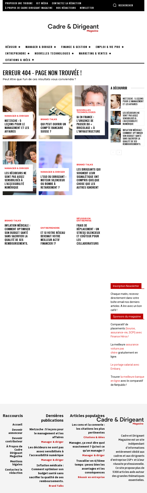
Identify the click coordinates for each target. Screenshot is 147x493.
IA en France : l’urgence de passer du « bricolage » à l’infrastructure (90, 126)
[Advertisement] (127, 215)
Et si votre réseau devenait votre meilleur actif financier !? (53, 238)
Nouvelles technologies (86, 115)
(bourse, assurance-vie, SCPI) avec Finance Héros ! (126, 331)
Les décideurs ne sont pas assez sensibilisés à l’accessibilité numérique (15, 180)
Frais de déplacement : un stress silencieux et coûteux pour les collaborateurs (90, 237)
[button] (123, 5)
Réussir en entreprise (84, 224)
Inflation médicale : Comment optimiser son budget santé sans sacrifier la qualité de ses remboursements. (17, 235)
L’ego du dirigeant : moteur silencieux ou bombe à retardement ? (53, 182)
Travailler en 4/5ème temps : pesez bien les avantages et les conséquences (90, 465)
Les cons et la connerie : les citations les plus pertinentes (89, 428)
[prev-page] (113, 151)
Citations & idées (94, 436)
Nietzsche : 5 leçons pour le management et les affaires (18, 127)
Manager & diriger (17, 120)
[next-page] (119, 151)
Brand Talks (13, 221)
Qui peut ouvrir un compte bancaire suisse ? (53, 127)
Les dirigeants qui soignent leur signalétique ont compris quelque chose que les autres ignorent (88, 179)
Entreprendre (50, 228)
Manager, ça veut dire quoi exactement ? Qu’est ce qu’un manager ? (87, 445)
